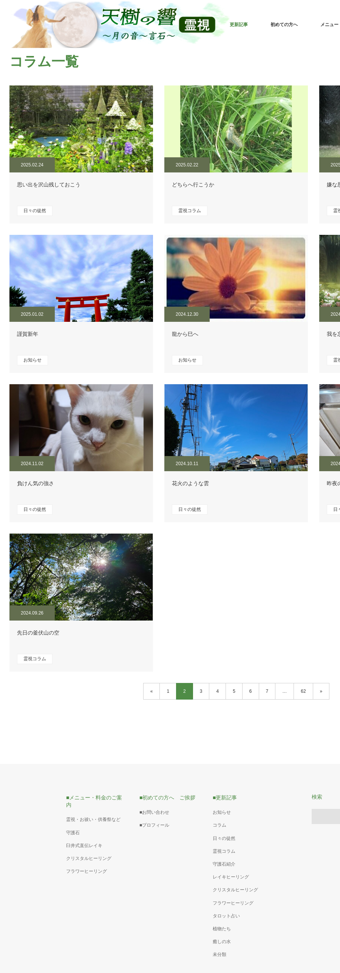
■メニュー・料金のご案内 (94, 801)
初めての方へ (284, 24)
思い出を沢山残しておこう (48, 185)
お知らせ (32, 360)
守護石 (73, 832)
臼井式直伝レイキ (84, 845)
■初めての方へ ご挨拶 (167, 798)
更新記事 (239, 24)
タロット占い (226, 916)
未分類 (219, 954)
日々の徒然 (34, 210)
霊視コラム (189, 210)
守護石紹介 (224, 864)
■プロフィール (154, 825)
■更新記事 (225, 798)
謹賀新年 (27, 334)
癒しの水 (222, 941)
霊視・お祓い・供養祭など (93, 819)
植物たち (222, 928)
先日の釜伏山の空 (38, 633)
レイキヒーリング (231, 877)
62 (303, 691)
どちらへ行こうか (193, 185)
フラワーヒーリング (86, 871)
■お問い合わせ (154, 812)
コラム (219, 825)
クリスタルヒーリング (88, 858)
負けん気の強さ (35, 483)
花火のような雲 (190, 483)
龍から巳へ (185, 334)
